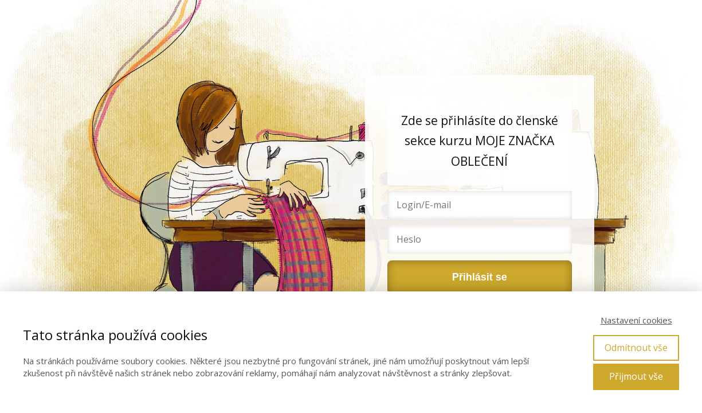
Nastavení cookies (636, 320)
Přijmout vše (636, 376)
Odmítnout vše (636, 347)
